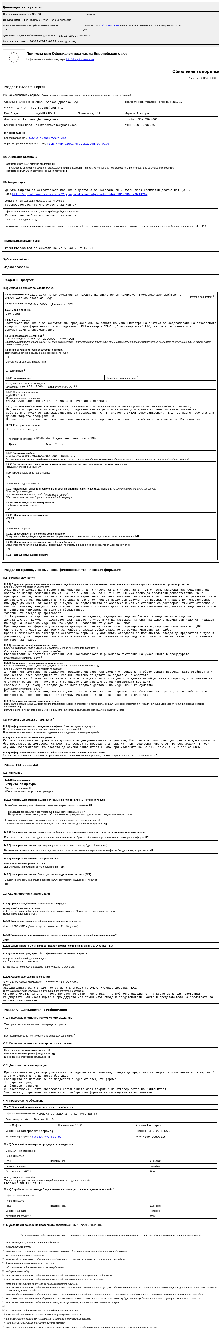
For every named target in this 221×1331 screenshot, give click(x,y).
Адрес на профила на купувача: (25, 143)
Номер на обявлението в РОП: (20, 913)
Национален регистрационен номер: (145, 101)
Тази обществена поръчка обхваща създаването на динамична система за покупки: (51, 820)
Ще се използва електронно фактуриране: (27, 1053)
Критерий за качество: (24, 438)
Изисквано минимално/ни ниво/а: (23, 658)
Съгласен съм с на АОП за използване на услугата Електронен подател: (132, 25)
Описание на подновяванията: (22, 483)
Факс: (128, 124)
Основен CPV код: (17, 387)
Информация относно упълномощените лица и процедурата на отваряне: (43, 991)
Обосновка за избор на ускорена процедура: (29, 791)
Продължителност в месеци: (22, 466)
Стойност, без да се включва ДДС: (24, 338)
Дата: (6, 926)
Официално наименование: (19, 101)
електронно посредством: (19, 219)
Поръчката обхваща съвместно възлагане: (28, 164)
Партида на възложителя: (17, 14)
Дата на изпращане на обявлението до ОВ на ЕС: (30, 35)
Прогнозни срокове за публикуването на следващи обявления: (39, 1035)
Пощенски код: (86, 113)
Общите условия (110, 25)
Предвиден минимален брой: (27, 494)
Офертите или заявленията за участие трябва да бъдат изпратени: (42, 211)
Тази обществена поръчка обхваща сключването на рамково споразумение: (47, 805)
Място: (7, 985)
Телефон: (130, 119)
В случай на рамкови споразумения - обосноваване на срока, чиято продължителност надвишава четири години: (70, 814)
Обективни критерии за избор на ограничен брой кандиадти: (39, 497)
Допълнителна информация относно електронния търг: (34, 866)
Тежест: (85, 438)
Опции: (10, 517)
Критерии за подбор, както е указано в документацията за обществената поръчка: (50, 648)
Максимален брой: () (57, 494)
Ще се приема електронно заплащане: (25, 1056)
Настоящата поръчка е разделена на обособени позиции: (36, 352)
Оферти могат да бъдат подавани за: (26, 361)
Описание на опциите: (18, 528)
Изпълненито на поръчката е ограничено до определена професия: (40, 729)
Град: (7, 113)
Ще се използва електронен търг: (23, 863)
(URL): (8, 194)
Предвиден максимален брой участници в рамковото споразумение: (46, 811)
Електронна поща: (14, 124)
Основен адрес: (16, 138)
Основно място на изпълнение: (23, 398)
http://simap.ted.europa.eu (80, 59)
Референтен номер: (202, 297)
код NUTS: (42, 113)
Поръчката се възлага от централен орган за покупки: (34, 170)
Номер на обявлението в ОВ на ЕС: (22, 908)
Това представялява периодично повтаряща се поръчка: (35, 1024)
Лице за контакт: (13, 119)
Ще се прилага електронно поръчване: (25, 1050)
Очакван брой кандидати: (20, 491)
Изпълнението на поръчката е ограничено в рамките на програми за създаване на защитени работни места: (64, 709)
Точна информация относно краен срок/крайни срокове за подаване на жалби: (47, 1180)
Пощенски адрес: (14, 107)
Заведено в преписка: (16, 41)
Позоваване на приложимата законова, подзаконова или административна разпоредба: (51, 732)
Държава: (130, 113)
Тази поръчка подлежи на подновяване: (28, 472)
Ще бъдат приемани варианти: (23, 505)
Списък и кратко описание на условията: (26, 587)
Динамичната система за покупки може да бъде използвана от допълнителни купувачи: (55, 823)
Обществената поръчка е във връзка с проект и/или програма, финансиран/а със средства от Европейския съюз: (68, 544)
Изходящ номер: (12, 19)
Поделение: (89, 14)
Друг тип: (9, 248)
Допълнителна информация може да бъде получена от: (35, 200)
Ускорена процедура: (17, 788)
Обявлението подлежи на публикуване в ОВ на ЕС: (31, 25)
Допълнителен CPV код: (66, 304)
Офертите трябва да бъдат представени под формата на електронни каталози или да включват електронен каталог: (70, 536)
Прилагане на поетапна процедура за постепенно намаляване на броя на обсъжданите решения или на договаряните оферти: (74, 837)
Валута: (63, 338)
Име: (49, 438)
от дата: (34, 19)
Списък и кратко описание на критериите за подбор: (33, 651)
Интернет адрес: (18, 1136)
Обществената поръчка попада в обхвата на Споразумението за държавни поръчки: (51, 879)
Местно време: (52, 926)
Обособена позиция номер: (122, 378)
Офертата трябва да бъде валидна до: (24, 958)
